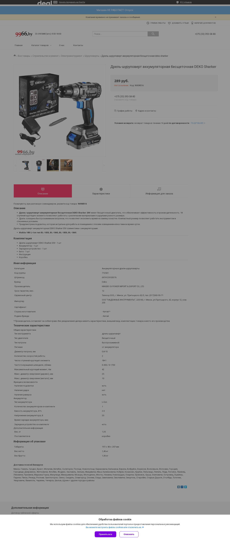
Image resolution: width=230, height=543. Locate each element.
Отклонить (129, 534)
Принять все (105, 534)
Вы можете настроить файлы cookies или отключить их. (114, 527)
